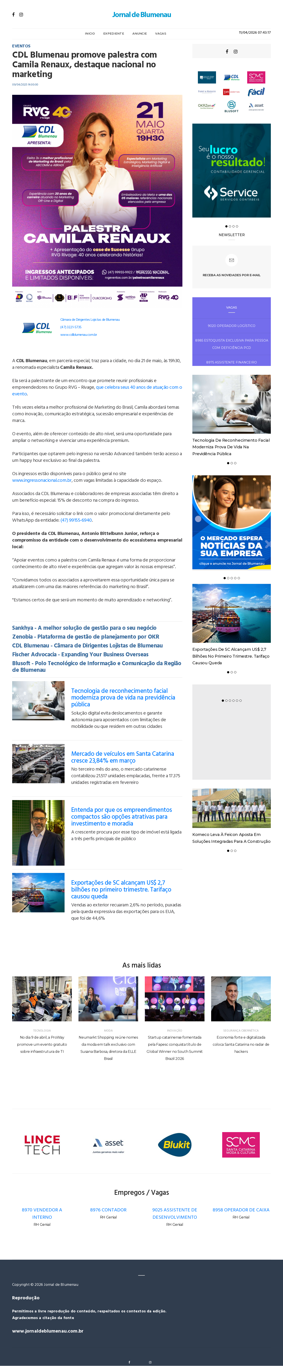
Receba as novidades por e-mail (232, 275)
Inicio (90, 33)
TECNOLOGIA (42, 1030)
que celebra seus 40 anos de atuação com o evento (97, 391)
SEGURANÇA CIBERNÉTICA (241, 1030)
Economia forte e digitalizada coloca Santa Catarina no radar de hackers (241, 1044)
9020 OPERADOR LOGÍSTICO (231, 326)
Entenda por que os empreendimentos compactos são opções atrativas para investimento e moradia (121, 817)
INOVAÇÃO (174, 1030)
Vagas (160, 33)
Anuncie (139, 33)
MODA (108, 1030)
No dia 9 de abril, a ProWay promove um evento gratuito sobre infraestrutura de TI (42, 1044)
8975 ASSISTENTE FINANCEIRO (231, 362)
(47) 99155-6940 (76, 520)
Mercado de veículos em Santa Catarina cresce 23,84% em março (122, 757)
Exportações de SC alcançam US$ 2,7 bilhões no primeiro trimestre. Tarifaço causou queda (121, 890)
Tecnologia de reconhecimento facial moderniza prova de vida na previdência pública (123, 698)
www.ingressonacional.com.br (42, 480)
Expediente (113, 33)
